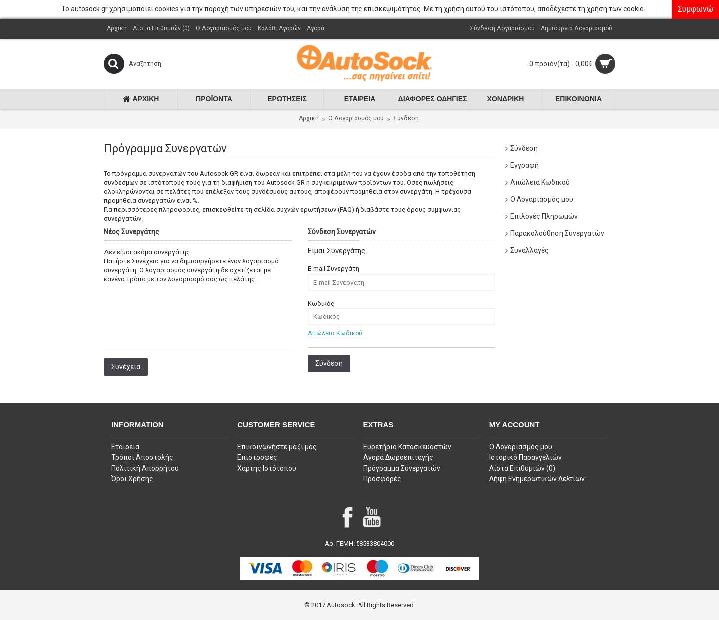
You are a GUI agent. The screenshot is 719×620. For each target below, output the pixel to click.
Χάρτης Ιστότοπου (266, 468)
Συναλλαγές (529, 250)
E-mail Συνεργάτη (333, 268)
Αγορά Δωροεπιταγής (398, 457)
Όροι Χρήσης (132, 479)
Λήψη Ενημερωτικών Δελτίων (537, 479)
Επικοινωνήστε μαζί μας (277, 447)
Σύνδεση (406, 118)
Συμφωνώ (695, 9)
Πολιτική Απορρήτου (145, 468)
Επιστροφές (257, 457)
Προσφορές (382, 479)
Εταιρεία (125, 447)
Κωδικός (321, 303)
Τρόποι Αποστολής (142, 457)
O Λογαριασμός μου (356, 118)
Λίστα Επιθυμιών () (522, 468)
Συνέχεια (125, 367)
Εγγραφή (524, 165)
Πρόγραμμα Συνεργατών (401, 468)
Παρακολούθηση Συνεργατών (557, 233)
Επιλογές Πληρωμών (544, 216)
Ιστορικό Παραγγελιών (525, 457)
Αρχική (309, 118)
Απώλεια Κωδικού (540, 182)
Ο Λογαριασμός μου (541, 199)
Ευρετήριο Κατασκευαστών (407, 447)
